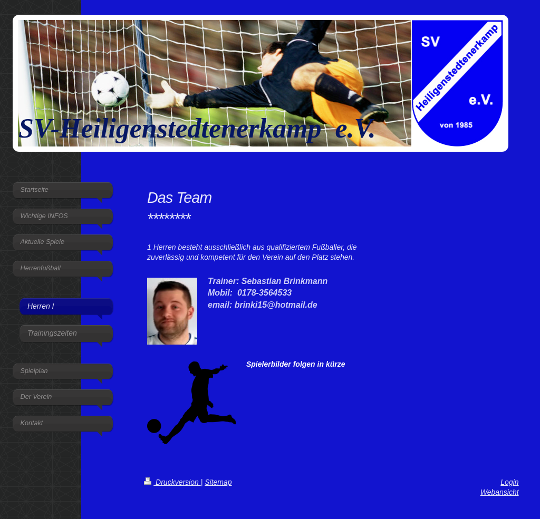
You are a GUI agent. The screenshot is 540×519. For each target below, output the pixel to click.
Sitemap (218, 482)
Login (509, 482)
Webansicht (499, 492)
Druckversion (172, 482)
